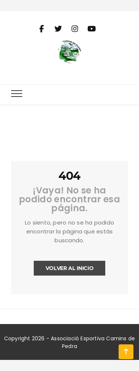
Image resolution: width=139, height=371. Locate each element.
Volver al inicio (69, 268)
